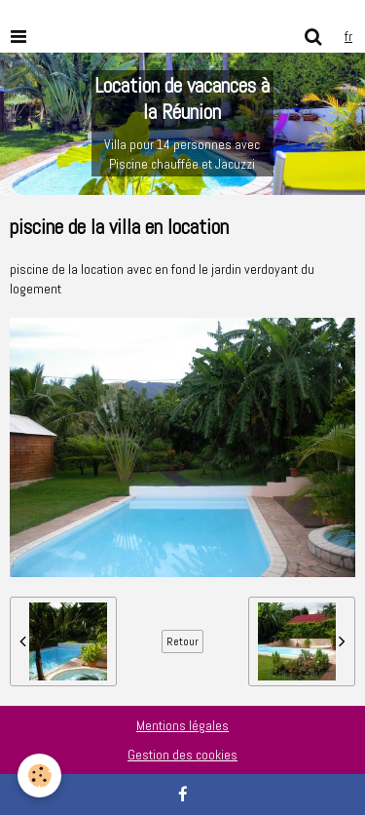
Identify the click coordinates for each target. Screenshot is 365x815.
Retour (182, 641)
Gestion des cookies (182, 754)
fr (348, 36)
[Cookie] (39, 775)
